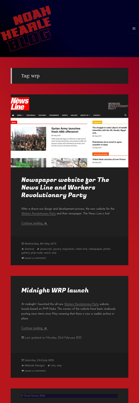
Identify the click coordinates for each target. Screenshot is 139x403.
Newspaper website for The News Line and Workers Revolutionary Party (65, 187)
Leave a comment (35, 258)
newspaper (95, 249)
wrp (54, 252)
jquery (57, 249)
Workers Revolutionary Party (38, 213)
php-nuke (37, 252)
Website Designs (35, 365)
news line (81, 249)
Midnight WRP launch (55, 290)
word (47, 252)
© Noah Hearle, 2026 (33, 395)
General (29, 249)
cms (53, 365)
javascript (46, 249)
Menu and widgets (134, 33)
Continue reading (34, 223)
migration (68, 249)
